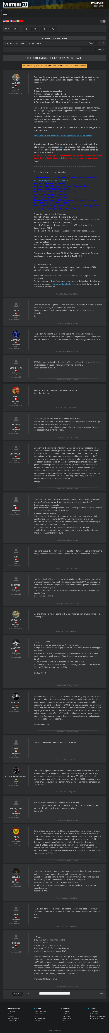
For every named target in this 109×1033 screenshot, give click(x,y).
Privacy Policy (67, 1018)
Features (11, 1016)
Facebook (94, 1011)
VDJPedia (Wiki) (40, 1018)
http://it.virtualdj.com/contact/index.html (51, 180)
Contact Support (41, 1011)
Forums (38, 1021)
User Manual (39, 1014)
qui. (61, 147)
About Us (65, 1011)
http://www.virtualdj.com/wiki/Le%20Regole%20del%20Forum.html (63, 136)
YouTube (94, 1014)
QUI (62, 158)
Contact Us (66, 1014)
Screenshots (12, 1021)
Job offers (66, 1016)
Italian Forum (34, 43)
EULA (64, 1021)
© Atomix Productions (54, 1031)
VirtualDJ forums (14, 43)
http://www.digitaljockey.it (63, 284)
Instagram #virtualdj (98, 1016)
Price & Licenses (13, 1018)
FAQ (36, 1016)
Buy (9, 1014)
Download (11, 1011)
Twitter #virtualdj (97, 1018)
